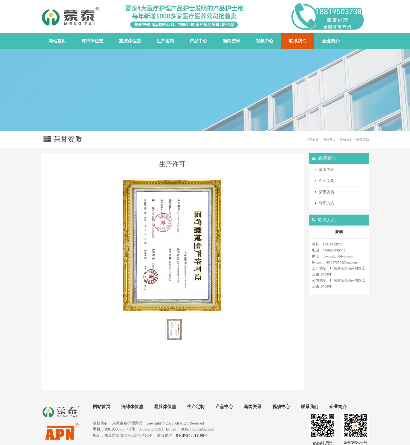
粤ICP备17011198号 (191, 436)
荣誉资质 (362, 139)
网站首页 (329, 139)
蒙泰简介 (326, 170)
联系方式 (326, 203)
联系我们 (346, 139)
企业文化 (326, 181)
